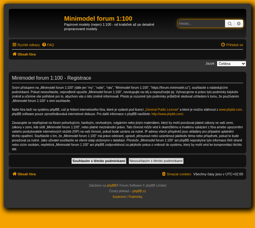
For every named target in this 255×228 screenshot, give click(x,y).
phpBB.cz (139, 191)
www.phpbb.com (230, 109)
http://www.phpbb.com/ (167, 114)
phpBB (111, 185)
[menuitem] (48, 45)
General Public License (161, 109)
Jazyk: (210, 63)
